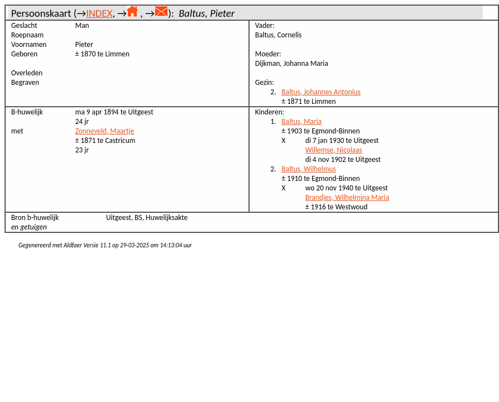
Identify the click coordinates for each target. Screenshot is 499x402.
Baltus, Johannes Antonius (321, 92)
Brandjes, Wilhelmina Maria (347, 197)
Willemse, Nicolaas (333, 150)
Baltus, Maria (302, 121)
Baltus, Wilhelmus (309, 169)
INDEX (99, 13)
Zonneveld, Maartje (105, 131)
